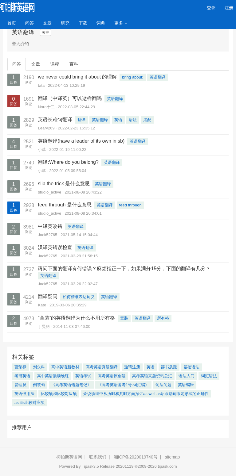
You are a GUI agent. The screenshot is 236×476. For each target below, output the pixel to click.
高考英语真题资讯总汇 (152, 376)
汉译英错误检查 (55, 247)
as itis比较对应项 (29, 402)
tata (41, 85)
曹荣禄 (20, 367)
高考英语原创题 (112, 376)
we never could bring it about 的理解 (77, 76)
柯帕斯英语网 (69, 457)
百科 (73, 64)
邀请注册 (132, 367)
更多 (120, 23)
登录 (211, 7)
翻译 (81, 119)
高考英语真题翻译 (102, 367)
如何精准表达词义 (79, 296)
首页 (14, 22)
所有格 (163, 318)
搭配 (147, 119)
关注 (45, 32)
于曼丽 (44, 326)
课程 (54, 64)
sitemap (172, 457)
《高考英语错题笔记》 (71, 384)
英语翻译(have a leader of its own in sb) (81, 141)
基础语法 (191, 367)
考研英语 (22, 376)
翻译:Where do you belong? (68, 162)
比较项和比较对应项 (59, 393)
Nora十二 (46, 107)
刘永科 (39, 367)
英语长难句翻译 (55, 119)
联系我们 (97, 457)
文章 (47, 23)
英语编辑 (186, 384)
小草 (42, 149)
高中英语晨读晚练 (53, 376)
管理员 (20, 384)
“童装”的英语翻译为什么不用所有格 (76, 318)
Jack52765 (47, 234)
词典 (100, 23)
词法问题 (163, 384)
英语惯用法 (24, 393)
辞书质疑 (169, 367)
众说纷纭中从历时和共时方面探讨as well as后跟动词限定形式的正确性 (146, 393)
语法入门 (187, 376)
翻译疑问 (47, 296)
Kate (42, 305)
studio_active (49, 192)
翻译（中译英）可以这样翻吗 (70, 98)
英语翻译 (158, 77)
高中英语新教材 (65, 367)
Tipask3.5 (90, 466)
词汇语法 (209, 376)
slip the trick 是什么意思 (64, 183)
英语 (118, 119)
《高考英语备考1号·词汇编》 (123, 384)
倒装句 (39, 384)
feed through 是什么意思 (64, 204)
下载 (83, 23)
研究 (65, 23)
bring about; (132, 77)
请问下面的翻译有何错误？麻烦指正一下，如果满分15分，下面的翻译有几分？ (124, 268)
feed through (130, 205)
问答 (29, 23)
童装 (124, 318)
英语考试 (83, 376)
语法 (133, 119)
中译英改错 (50, 226)
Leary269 (46, 128)
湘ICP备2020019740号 (136, 457)
